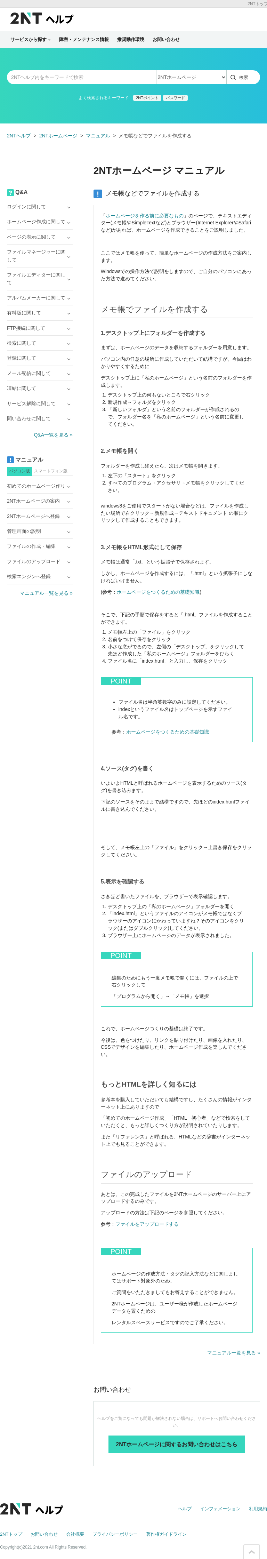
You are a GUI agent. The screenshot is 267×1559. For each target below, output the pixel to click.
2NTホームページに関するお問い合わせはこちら (176, 1444)
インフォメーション (220, 1508)
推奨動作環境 (130, 39)
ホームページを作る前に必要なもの (145, 215)
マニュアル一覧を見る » (233, 1353)
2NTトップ (11, 1534)
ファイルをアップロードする (147, 1224)
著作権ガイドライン (166, 1534)
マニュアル (98, 135)
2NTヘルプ (19, 135)
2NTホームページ (58, 135)
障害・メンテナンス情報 (84, 39)
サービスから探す (30, 39)
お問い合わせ (166, 39)
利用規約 (258, 1508)
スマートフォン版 (50, 471)
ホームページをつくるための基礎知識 (158, 592)
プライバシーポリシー (115, 1534)
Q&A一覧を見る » (53, 435)
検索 (243, 77)
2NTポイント (147, 98)
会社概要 (75, 1534)
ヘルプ (185, 1508)
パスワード (175, 98)
